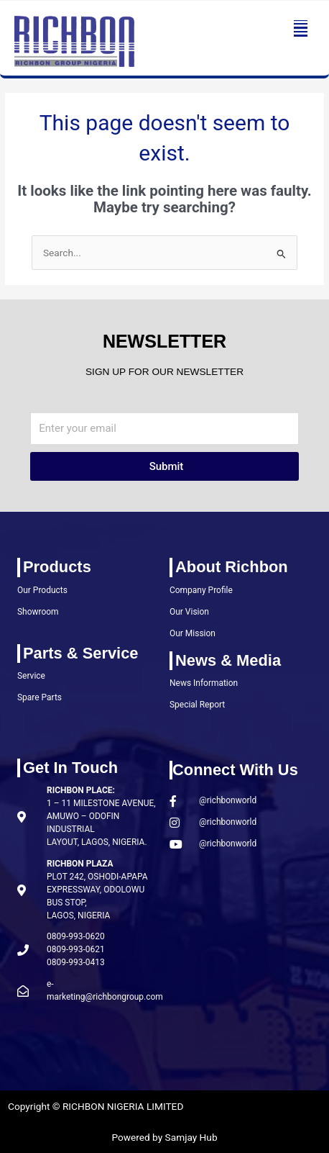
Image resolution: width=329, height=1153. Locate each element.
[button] (300, 28)
